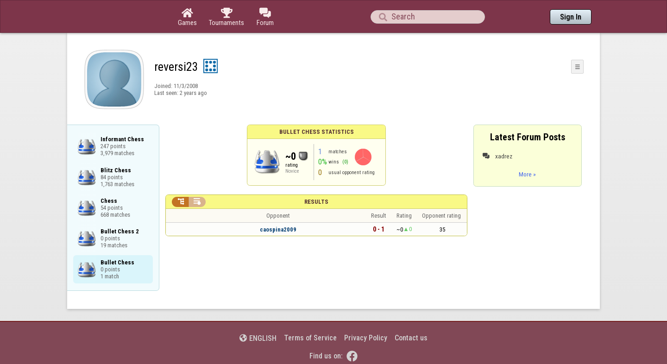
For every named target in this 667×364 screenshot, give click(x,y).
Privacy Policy (365, 337)
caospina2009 (278, 229)
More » (527, 174)
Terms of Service (310, 337)
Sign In (570, 17)
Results (316, 201)
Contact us (411, 337)
